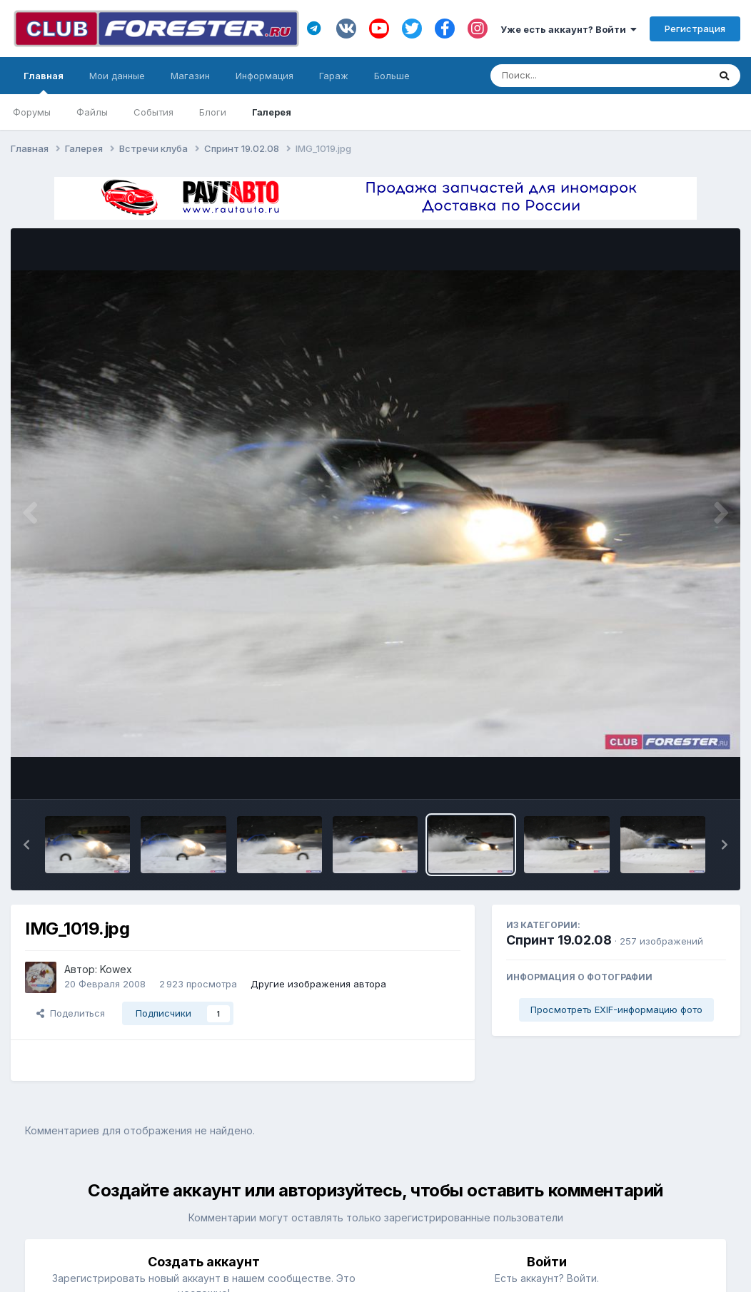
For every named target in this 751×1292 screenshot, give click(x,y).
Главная (44, 82)
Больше (392, 75)
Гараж (333, 75)
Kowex (116, 969)
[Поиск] (572, 75)
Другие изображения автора (318, 984)
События (153, 112)
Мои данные (117, 75)
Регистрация (695, 28)
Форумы (32, 112)
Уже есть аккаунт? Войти (568, 29)
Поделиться (70, 1013)
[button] (26, 844)
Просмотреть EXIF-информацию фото (616, 1009)
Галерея (271, 112)
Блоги (212, 112)
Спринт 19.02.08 (559, 939)
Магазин (190, 75)
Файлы (92, 112)
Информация (264, 75)
